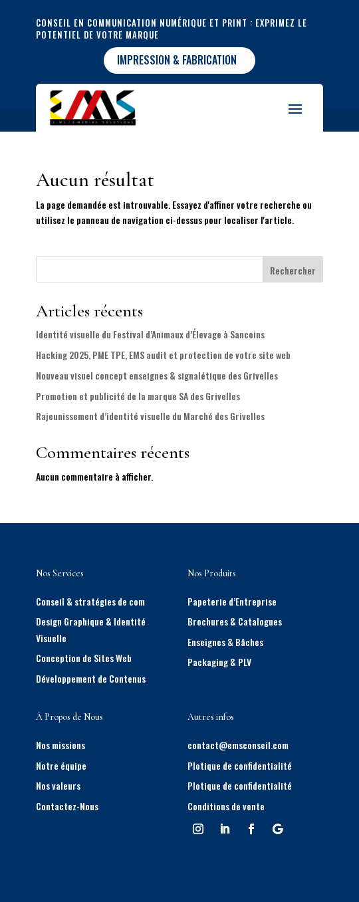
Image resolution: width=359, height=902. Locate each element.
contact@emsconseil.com (238, 745)
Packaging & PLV (219, 662)
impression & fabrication (177, 60)
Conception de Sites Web (84, 658)
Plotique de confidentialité (239, 765)
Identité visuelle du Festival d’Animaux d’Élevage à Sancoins (150, 334)
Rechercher (293, 270)
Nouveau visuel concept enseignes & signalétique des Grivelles (157, 375)
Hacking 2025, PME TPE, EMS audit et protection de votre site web (163, 355)
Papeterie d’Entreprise (232, 601)
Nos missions (60, 745)
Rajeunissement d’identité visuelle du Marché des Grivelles (150, 416)
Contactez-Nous (67, 806)
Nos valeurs (58, 785)
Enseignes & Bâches (225, 642)
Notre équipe (61, 765)
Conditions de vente (226, 806)
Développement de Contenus (91, 678)
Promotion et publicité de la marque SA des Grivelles (138, 396)
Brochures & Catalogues (234, 621)
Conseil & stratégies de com (90, 601)
